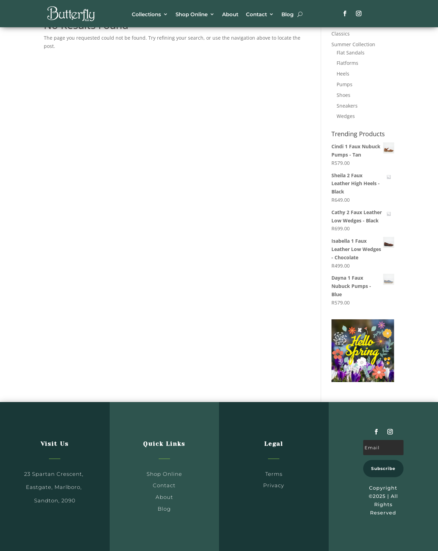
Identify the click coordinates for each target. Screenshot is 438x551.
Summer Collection (353, 44)
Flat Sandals (351, 52)
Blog (287, 14)
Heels (343, 73)
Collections (146, 14)
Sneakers (347, 105)
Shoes (343, 95)
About (230, 14)
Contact (256, 14)
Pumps (344, 84)
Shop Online (192, 14)
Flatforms (347, 63)
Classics (340, 33)
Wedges (346, 116)
